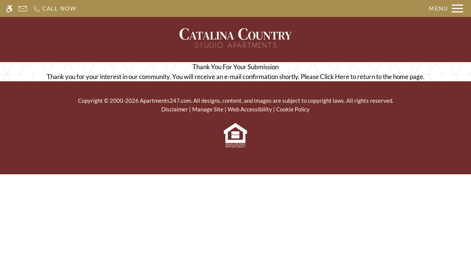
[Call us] (54, 8)
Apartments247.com (165, 100)
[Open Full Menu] (446, 8)
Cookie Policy (293, 109)
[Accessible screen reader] (9, 8)
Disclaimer (174, 109)
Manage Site (207, 109)
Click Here (334, 77)
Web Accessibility (250, 109)
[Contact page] (23, 8)
